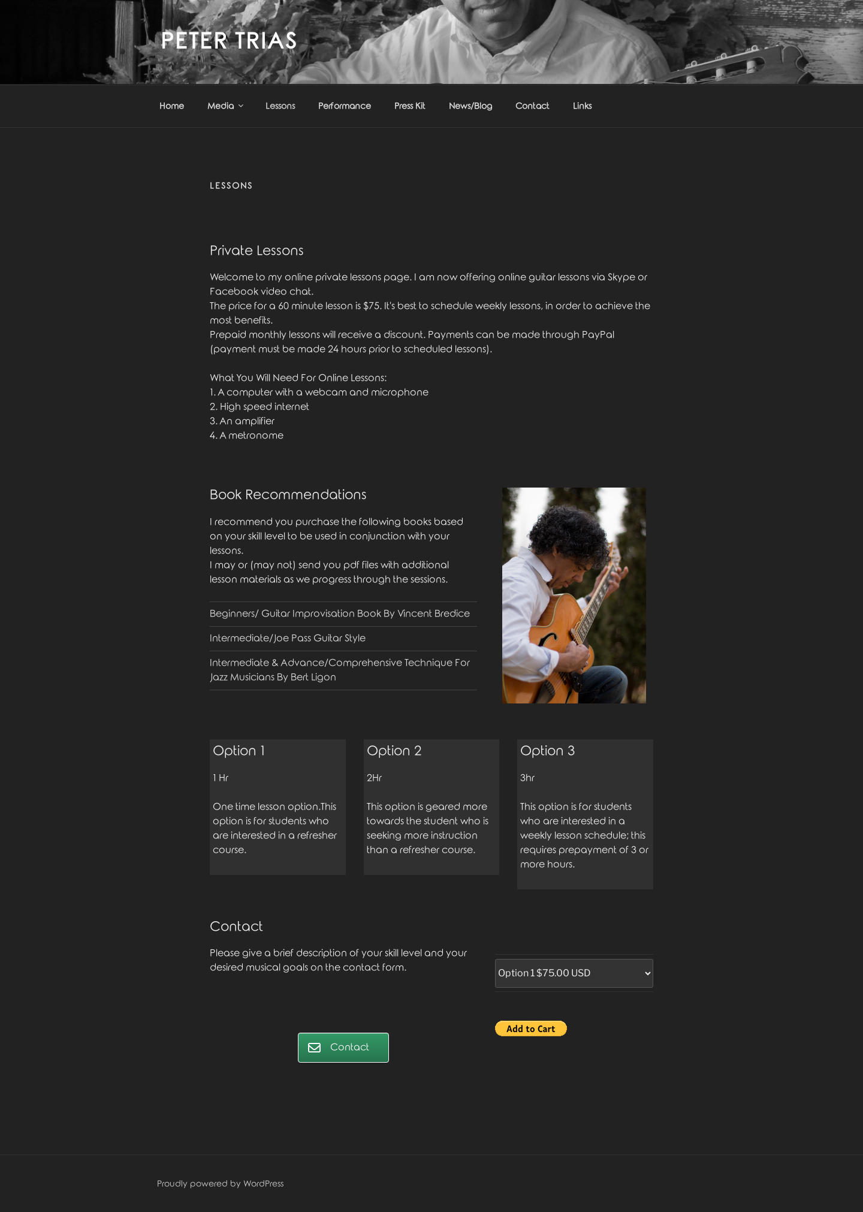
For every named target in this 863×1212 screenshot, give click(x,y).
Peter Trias (229, 42)
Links (582, 106)
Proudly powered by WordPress (220, 1184)
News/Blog (470, 106)
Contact (532, 106)
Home (171, 106)
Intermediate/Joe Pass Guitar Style (288, 638)
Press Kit (410, 106)
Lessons (280, 106)
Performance (344, 106)
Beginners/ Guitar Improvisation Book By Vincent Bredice (341, 614)
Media (226, 105)
